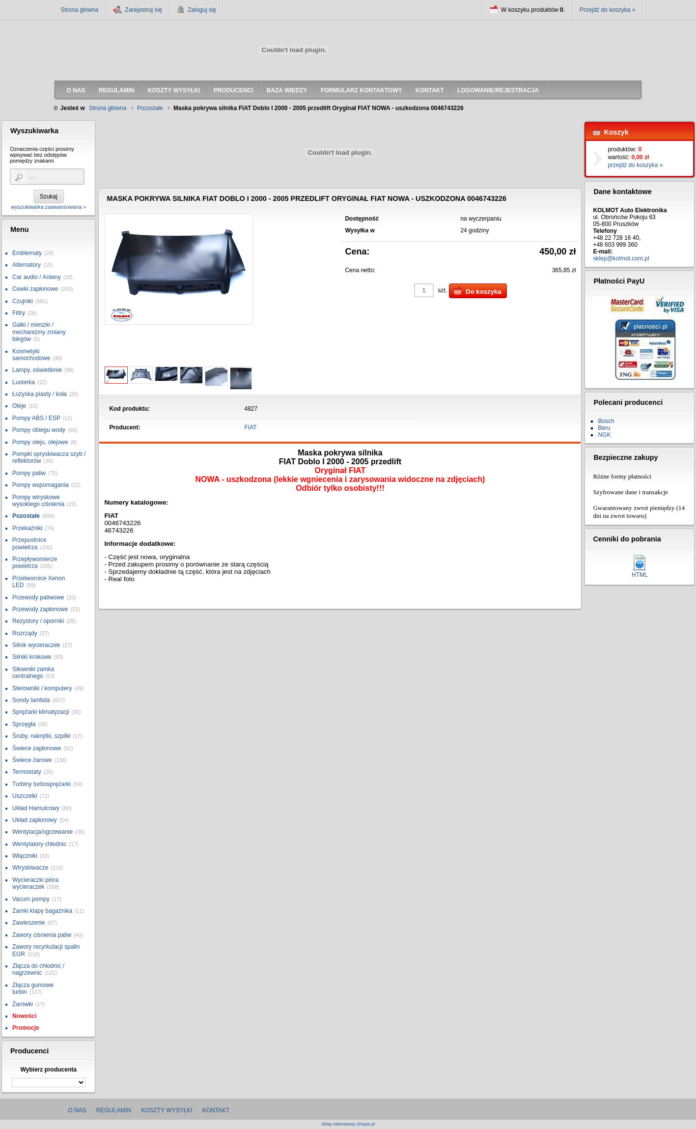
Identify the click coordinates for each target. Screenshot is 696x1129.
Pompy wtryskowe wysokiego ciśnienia (38, 501)
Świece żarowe (32, 760)
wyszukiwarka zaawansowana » (48, 207)
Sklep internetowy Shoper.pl (348, 1124)
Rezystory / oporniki (38, 621)
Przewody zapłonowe (40, 609)
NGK (604, 434)
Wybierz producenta (48, 1069)
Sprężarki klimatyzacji (40, 711)
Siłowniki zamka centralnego (33, 672)
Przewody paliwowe (38, 597)
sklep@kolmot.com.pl (621, 258)
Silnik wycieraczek (36, 645)
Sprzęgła (23, 724)
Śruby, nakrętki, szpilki (41, 736)
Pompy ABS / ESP (36, 418)
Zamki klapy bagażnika (42, 910)
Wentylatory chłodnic (39, 844)
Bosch (606, 421)
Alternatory (26, 264)
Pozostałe (26, 515)
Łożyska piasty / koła (39, 394)
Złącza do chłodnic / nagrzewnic (38, 969)
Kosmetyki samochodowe (31, 355)
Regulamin (113, 1110)
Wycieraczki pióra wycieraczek (35, 883)
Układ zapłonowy (34, 820)
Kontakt (216, 1110)
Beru (604, 427)
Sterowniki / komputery (42, 688)
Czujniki (22, 301)
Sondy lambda (31, 700)
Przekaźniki (27, 528)
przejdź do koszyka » (635, 165)
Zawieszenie (28, 922)
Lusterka (23, 382)
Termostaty (26, 771)
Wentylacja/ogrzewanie (42, 831)
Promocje (25, 1027)
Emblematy (27, 253)
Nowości (24, 1016)
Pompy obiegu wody (38, 429)
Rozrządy (24, 633)
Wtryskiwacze (30, 867)
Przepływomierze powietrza (34, 562)
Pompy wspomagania (40, 484)
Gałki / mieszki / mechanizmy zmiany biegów (39, 331)
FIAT (251, 427)
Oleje (19, 405)
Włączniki (24, 855)
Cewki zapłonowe (35, 288)
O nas (77, 1110)
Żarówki (22, 1004)
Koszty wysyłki (166, 1110)
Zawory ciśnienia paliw (41, 934)
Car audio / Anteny (36, 277)
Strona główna (80, 9)
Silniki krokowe (31, 656)
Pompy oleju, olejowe (40, 442)
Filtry (18, 313)
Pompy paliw (29, 473)
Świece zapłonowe (36, 748)
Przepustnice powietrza (29, 543)
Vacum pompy (31, 899)
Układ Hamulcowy (35, 808)
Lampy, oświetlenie (37, 370)
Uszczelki (24, 795)
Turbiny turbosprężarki (41, 784)
